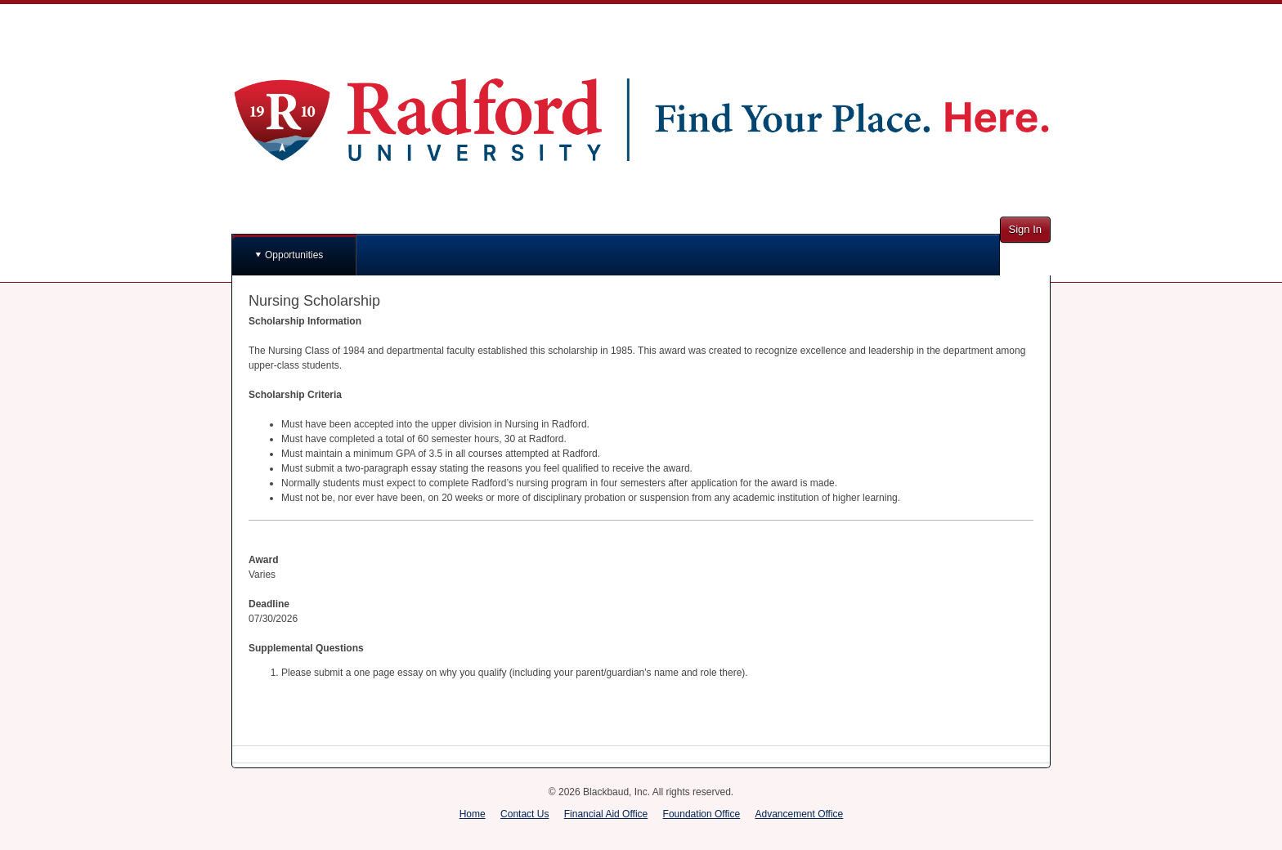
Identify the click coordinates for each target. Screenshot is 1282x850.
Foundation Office (702, 814)
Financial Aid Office (606, 814)
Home (472, 814)
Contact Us (524, 814)
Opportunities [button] (294, 255)
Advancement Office (799, 814)
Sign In (1025, 229)
